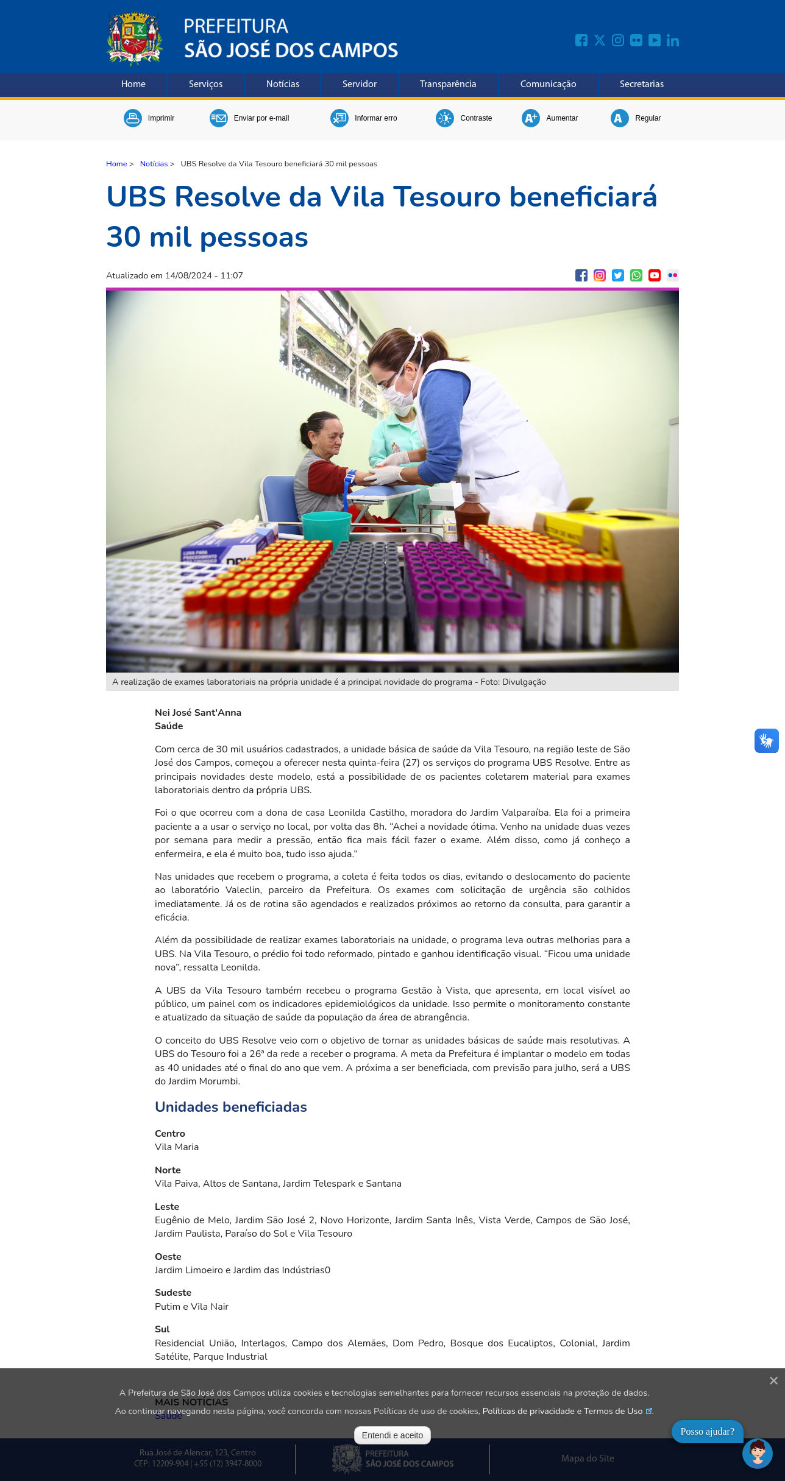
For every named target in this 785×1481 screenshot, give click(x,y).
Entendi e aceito (392, 1435)
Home (133, 85)
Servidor (360, 85)
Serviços (205, 85)
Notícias (282, 85)
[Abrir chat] (757, 1453)
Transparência (448, 85)
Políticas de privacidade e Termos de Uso (563, 1411)
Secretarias (642, 85)
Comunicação (548, 85)
